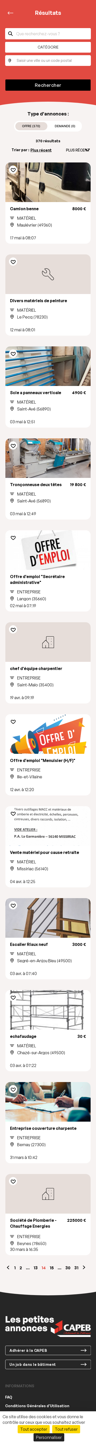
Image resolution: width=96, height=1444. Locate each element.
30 (67, 1268)
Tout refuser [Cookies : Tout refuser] (66, 1429)
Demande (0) (65, 126)
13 (36, 1268)
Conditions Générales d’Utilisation (37, 1406)
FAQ (8, 1397)
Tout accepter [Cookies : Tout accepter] (33, 1429)
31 (76, 1268)
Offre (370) (31, 126)
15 (52, 1268)
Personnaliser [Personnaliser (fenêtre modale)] (49, 1437)
